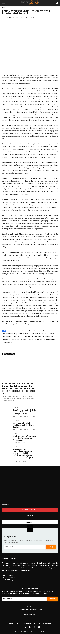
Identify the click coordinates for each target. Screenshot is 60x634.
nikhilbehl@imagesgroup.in (15, 580)
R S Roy (10, 381)
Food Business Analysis (9, 333)
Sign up (51, 547)
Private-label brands (49, 339)
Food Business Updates (36, 333)
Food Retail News (36, 336)
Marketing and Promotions (19, 339)
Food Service (16, 420)
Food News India (26, 336)
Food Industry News (50, 333)
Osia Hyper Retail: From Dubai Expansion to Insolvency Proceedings (24, 438)
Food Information (7, 336)
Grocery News (6, 339)
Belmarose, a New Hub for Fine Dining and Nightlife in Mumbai (23, 425)
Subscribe (52, 599)
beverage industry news (14, 330)
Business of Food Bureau (19, 416)
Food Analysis (43, 330)
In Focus (4, 381)
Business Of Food (33, 330)
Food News (17, 336)
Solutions (4, 7)
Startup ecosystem (7, 342)
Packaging (30, 339)
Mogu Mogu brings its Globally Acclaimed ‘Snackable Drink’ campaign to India (24, 412)
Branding (24, 330)
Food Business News (22, 333)
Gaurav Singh (10, 17)
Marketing (15, 407)
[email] (25, 547)
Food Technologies (48, 336)
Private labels (38, 339)
